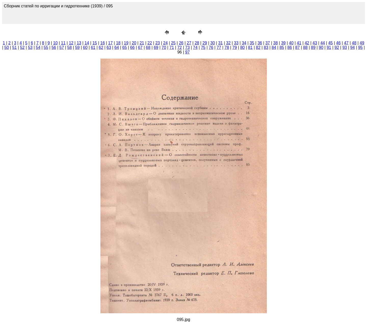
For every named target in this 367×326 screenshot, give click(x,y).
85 (282, 47)
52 (22, 47)
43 (314, 43)
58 (69, 47)
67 (140, 47)
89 (313, 47)
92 (337, 47)
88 (305, 47)
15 (95, 43)
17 (110, 43)
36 (259, 43)
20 (134, 43)
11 (63, 43)
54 (38, 47)
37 (267, 43)
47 (346, 43)
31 (220, 43)
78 (227, 47)
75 (203, 47)
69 (156, 47)
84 (274, 47)
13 (79, 43)
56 (53, 47)
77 (219, 47)
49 (362, 43)
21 (142, 43)
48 (354, 43)
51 (14, 47)
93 (344, 47)
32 (228, 43)
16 (102, 43)
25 (173, 43)
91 (329, 47)
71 (171, 47)
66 (132, 47)
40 (291, 43)
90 (321, 47)
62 (101, 47)
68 (148, 47)
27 (189, 43)
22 (150, 43)
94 (352, 47)
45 (330, 43)
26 (181, 43)
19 (126, 43)
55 (46, 47)
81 (250, 47)
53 (30, 47)
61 (93, 47)
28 (197, 43)
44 (322, 43)
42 (307, 43)
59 (77, 47)
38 (275, 43)
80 (242, 47)
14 (87, 43)
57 (61, 47)
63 (109, 47)
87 (297, 47)
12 (71, 43)
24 (165, 43)
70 (164, 47)
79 (234, 47)
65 (124, 47)
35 (252, 43)
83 (266, 47)
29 (204, 43)
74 (195, 47)
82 (258, 47)
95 (360, 47)
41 (299, 43)
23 (157, 43)
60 (85, 47)
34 (244, 43)
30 (212, 43)
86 (289, 47)
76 (211, 47)
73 (187, 47)
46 (338, 43)
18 (118, 43)
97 (187, 52)
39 (283, 43)
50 (6, 47)
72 (179, 47)
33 (236, 43)
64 (116, 47)
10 (55, 43)
